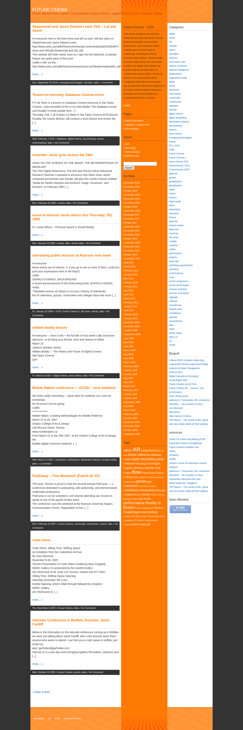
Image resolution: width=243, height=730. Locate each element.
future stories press (178, 396)
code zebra (41, 540)
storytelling (149, 512)
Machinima (174, 412)
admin (127, 450)
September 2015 (131, 258)
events (100, 138)
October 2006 (130, 398)
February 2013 (130, 282)
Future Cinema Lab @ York (182, 384)
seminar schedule (178, 289)
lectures (160, 490)
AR (136, 449)
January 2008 (130, 370)
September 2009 (131, 334)
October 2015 (130, 254)
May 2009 (128, 342)
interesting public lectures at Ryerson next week (71, 255)
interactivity (147, 490)
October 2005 (130, 430)
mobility (173, 241)
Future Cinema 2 (71, 311)
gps (150, 481)
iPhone (172, 217)
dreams (173, 129)
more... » (37, 74)
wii (170, 341)
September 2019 (131, 195)
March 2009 (129, 350)
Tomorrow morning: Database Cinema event (68, 95)
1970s (58, 311)
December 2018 (131, 199)
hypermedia (175, 201)
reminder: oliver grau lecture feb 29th (62, 155)
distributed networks (91, 459)
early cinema (75, 375)
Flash (171, 149)
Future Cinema (49, 9)
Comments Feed (72, 718)
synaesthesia (175, 321)
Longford (128, 494)
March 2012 (129, 298)
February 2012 (130, 302)
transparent (128, 520)
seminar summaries (179, 293)
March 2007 (129, 386)
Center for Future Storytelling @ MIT (187, 439)
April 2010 (128, 310)
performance (134, 503)
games (141, 481)
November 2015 (131, 250)
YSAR (172, 345)
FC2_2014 (174, 145)
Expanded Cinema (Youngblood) (185, 443)
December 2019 (131, 183)
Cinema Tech (175, 372)
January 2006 (130, 418)
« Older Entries (41, 692)
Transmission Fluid (155, 516)
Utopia (147, 520)
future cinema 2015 (179, 161)
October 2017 (130, 222)
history (172, 193)
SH (49, 718)
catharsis (143, 455)
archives (173, 58)
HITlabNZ (174, 455)
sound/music (175, 305)
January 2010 (130, 318)
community (79, 524)
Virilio (171, 329)
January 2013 (130, 286)
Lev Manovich (176, 408)
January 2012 (130, 306)
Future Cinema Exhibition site (184, 447)
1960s (172, 34)
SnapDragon (132, 512)
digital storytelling (144, 459)
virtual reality (77, 243)
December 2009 (131, 322)
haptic (172, 189)
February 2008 (130, 366)
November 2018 (131, 202)
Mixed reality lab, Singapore (183, 483)
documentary (89, 138)
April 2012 (128, 294)
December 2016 (131, 230)
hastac (172, 451)
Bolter (132, 455)
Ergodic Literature (133, 468)
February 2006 (130, 414)
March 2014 (129, 266)
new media (144, 498)
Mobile (146, 494)
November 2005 (131, 426)
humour (173, 197)
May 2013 (128, 278)
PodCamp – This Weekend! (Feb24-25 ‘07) (66, 476)
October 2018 (130, 206)
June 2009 (128, 338)
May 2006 (128, 406)
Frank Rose (148, 473)
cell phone (61, 459)
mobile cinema (157, 495)
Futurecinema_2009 (179, 169)
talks (96, 82)
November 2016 (131, 234)
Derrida (172, 109)
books (172, 86)
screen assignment (144, 508)
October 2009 (130, 330)
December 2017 (131, 214)
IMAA (171, 205)
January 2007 (130, 394)
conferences (73, 459)
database (61, 138)
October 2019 (130, 191)
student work (175, 309)
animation (174, 54)
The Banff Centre (139, 516)
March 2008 (129, 362)
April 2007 (128, 382)
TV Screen (139, 520)
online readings (131, 128)
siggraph (173, 297)
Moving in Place (130, 499)
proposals (174, 261)
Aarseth (173, 46)
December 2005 (131, 422)
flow (136, 472)
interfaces (174, 213)
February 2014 (130, 270)
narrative (88, 82)
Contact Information (133, 120)
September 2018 (131, 210)
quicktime (174, 269)
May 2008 (128, 354)
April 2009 (128, 346)
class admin (175, 93)
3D (170, 42)
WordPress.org (131, 156)
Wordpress (38, 718)
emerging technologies (71, 82)
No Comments (62, 142)
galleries (173, 173)
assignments (148, 450)
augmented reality (178, 78)
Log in (126, 144)
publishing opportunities (181, 265)
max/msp (173, 233)
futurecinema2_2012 (179, 165)
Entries (129, 148)
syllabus (127, 516)
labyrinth (173, 221)
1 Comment (107, 82)
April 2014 (128, 262)
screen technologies (179, 285)
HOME (126, 105)
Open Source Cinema (180, 416)
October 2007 (130, 374)
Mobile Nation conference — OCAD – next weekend (73, 388)
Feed (57, 718)
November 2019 (131, 187)
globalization (175, 181)
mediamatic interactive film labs (185, 479)
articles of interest (178, 66)
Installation (131, 490)
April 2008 (128, 358)
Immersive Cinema (147, 486)
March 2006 (129, 410)
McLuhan (85, 311)
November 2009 (131, 326)
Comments (131, 152)
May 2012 (128, 290)
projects (173, 257)
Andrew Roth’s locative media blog (186, 360)
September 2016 (131, 242)
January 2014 (130, 274)
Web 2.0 (173, 337)
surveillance (175, 313)
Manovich (174, 229)
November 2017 (131, 218)
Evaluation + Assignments (136, 124)
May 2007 (128, 378)
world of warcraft (140, 524)
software (173, 301)
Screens (158, 507)
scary (171, 277)
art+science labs (177, 62)
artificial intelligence (179, 70)
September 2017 (131, 226)
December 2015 (131, 246)
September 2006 (131, 402)
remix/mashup (39, 142)
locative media (109, 459)
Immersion (130, 486)
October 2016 (130, 238)
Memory (138, 495)
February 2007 (130, 390)
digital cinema (75, 138)
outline (172, 249)
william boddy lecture (49, 327)
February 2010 (130, 314)
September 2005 (131, 434)
